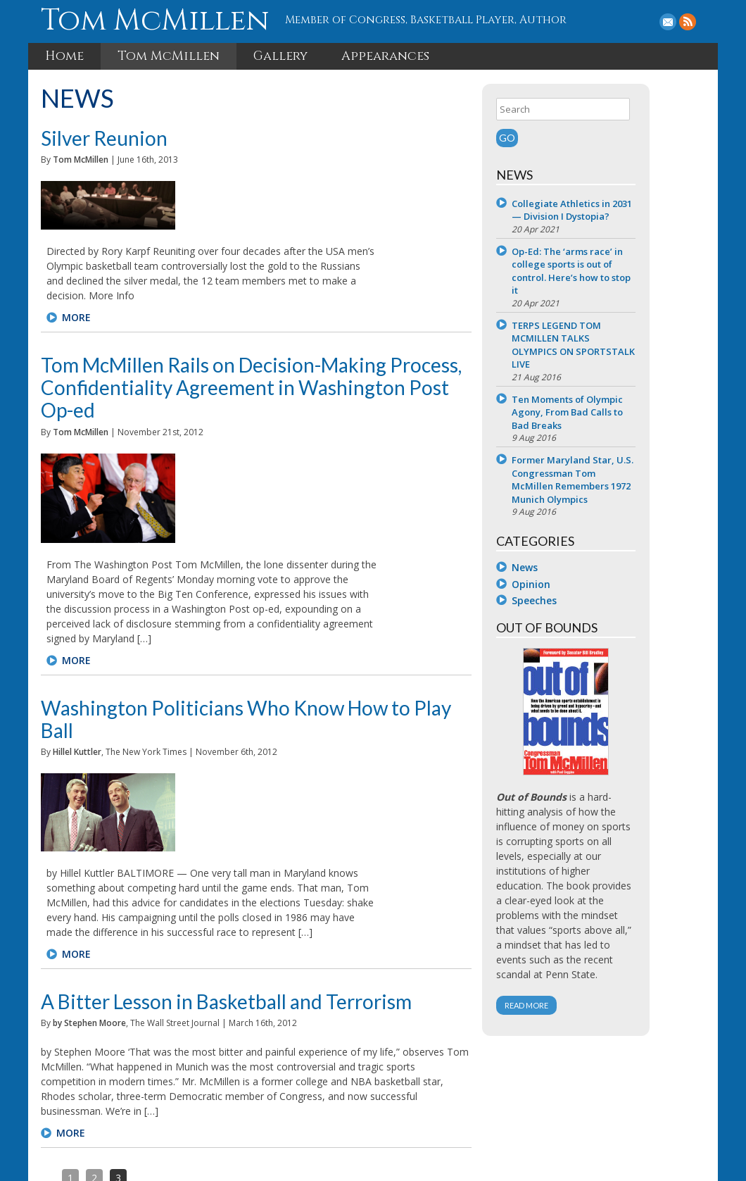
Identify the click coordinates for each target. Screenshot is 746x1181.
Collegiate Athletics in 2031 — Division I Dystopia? (628, 215)
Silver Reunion (105, 137)
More (198, 254)
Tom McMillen (151, 20)
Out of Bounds (285, 1110)
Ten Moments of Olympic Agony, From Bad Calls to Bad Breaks (634, 424)
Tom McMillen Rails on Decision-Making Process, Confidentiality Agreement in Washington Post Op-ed (275, 312)
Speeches (601, 612)
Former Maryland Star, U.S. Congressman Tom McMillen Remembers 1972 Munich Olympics (630, 491)
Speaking (354, 1110)
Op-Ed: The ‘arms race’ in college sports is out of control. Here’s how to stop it (634, 283)
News (592, 579)
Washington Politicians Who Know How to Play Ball (265, 503)
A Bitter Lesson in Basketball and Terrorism (227, 682)
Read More (593, 1032)
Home (64, 54)
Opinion (598, 596)
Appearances (385, 54)
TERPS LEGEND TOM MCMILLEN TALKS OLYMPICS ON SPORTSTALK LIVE (623, 357)
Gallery (280, 54)
